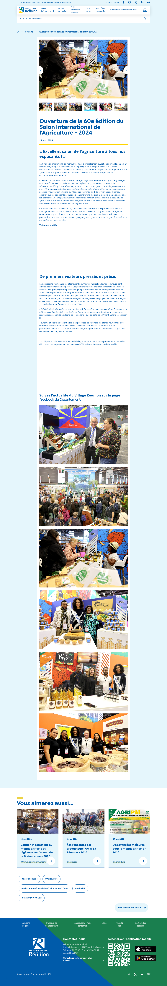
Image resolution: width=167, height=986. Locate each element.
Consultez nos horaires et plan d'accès (77, 959)
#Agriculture (119, 862)
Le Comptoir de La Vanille (105, 344)
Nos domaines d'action (75, 10)
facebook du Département (59, 399)
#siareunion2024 (30, 879)
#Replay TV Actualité (32, 898)
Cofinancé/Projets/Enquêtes (123, 10)
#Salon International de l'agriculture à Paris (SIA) (45, 888)
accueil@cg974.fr (70, 953)
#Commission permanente (33, 862)
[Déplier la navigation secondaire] (145, 10)
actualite (29, 32)
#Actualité (72, 862)
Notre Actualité (62, 10)
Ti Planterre (86, 344)
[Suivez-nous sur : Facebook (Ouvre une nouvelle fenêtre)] (123, 2)
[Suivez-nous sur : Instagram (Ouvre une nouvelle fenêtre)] (129, 2)
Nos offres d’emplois (100, 10)
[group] (105, 107)
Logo (104, 923)
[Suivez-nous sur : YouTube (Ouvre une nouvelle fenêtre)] (148, 2)
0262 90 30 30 (73, 950)
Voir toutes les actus (129, 908)
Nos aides (88, 10)
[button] (126, 70)
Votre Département (47, 10)
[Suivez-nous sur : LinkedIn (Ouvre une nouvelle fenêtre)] (142, 2)
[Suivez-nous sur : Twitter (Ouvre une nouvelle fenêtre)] (136, 2)
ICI (49, 974)
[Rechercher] (144, 18)
